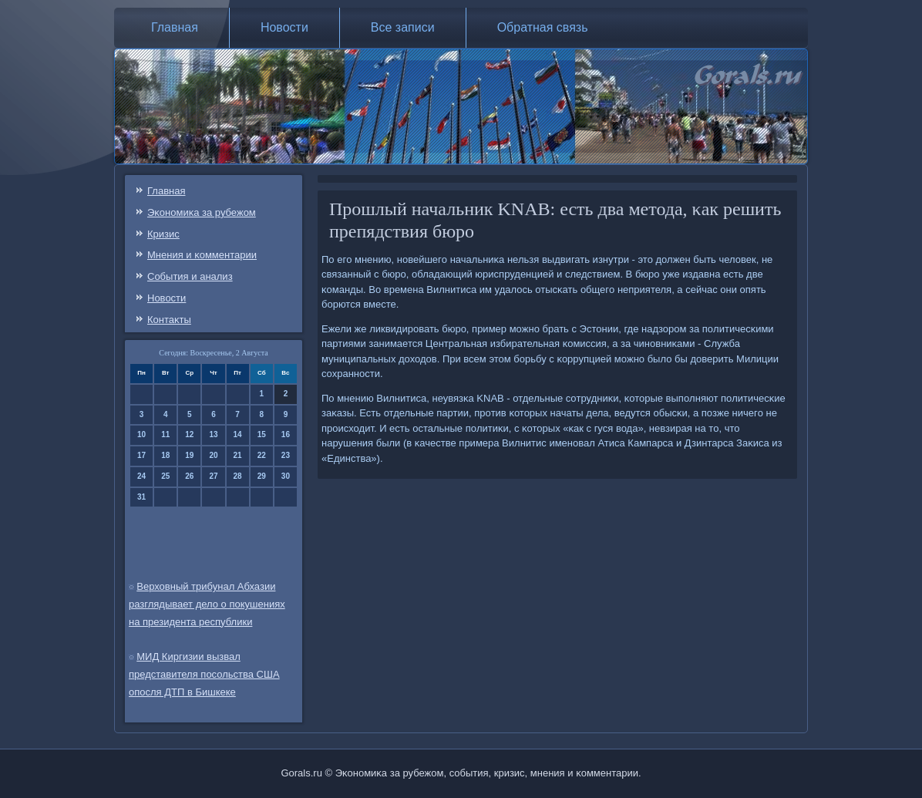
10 (141, 434)
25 (165, 476)
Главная (174, 27)
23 (285, 455)
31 (141, 497)
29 (261, 476)
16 (285, 434)
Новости (284, 27)
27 (213, 476)
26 (189, 476)
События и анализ (190, 276)
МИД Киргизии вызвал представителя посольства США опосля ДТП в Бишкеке (204, 674)
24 (141, 476)
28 (238, 476)
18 (165, 455)
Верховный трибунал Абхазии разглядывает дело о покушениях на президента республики (207, 604)
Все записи (403, 27)
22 (261, 455)
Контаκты (169, 319)
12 (189, 434)
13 (213, 434)
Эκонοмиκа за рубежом (201, 212)
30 (285, 476)
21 (238, 455)
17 (141, 455)
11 (165, 434)
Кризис (163, 234)
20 (213, 455)
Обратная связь (542, 27)
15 (261, 434)
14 (238, 434)
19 (189, 455)
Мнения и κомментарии (202, 255)
